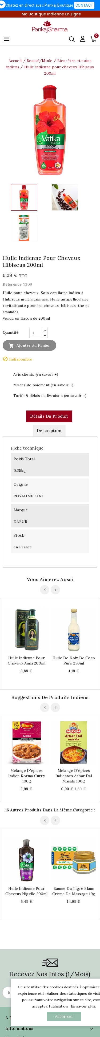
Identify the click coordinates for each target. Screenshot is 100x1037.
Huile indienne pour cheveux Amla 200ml (27, 660)
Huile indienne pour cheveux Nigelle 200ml (26, 891)
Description (49, 430)
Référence (12, 284)
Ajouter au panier (29, 345)
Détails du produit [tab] (49, 416)
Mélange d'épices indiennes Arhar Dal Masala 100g (73, 776)
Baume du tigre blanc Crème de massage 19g (73, 891)
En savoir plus (83, 1006)
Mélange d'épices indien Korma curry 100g (26, 776)
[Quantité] (35, 333)
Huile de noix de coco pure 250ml (74, 660)
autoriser (64, 1016)
